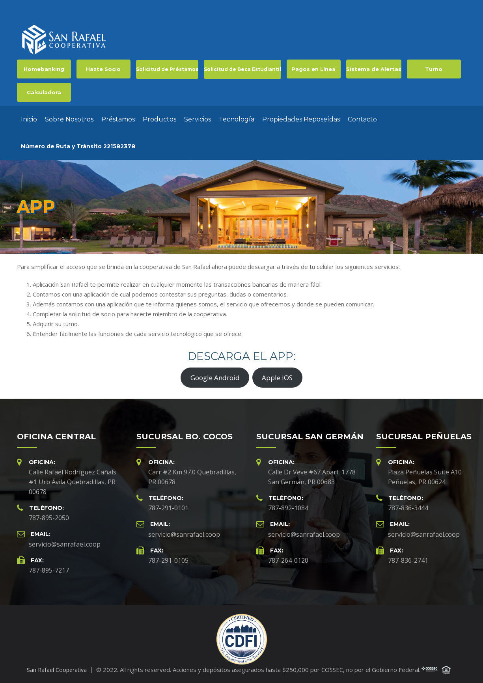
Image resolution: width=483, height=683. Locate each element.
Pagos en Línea (313, 69)
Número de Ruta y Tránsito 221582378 (78, 146)
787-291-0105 (168, 560)
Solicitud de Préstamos (167, 69)
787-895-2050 (49, 517)
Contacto (362, 119)
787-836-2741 (408, 560)
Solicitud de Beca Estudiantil (242, 69)
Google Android (215, 377)
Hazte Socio (103, 69)
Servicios (197, 119)
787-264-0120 (288, 560)
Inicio (29, 119)
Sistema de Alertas (373, 69)
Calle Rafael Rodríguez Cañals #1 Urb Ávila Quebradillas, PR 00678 (72, 482)
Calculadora (44, 92)
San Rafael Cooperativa (57, 670)
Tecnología (236, 119)
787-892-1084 (288, 508)
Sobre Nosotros (69, 119)
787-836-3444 (408, 508)
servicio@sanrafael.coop (65, 544)
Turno (433, 69)
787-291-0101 (168, 508)
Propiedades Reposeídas (301, 119)
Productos (159, 119)
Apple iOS (277, 377)
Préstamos (118, 119)
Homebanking (44, 69)
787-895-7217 (49, 570)
